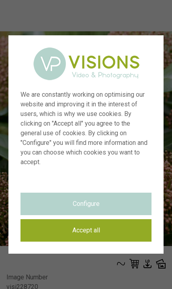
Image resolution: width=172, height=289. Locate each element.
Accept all (86, 230)
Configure (86, 204)
